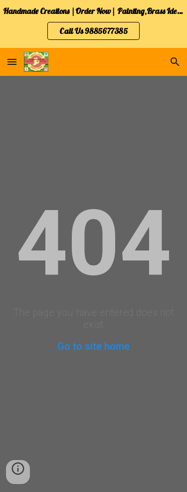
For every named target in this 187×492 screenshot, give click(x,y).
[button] (12, 61)
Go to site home (93, 346)
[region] (93, 24)
